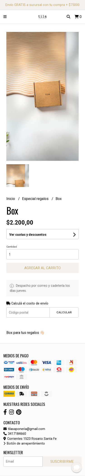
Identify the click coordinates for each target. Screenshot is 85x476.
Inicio (11, 199)
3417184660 (14, 434)
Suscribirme (62, 461)
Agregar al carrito (42, 268)
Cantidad (11, 246)
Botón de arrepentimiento (24, 443)
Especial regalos (35, 199)
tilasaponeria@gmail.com (24, 429)
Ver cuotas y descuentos (27, 234)
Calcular (64, 312)
